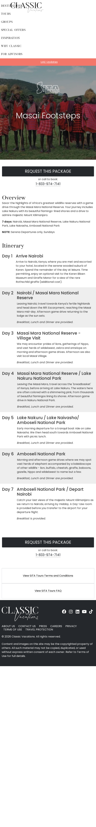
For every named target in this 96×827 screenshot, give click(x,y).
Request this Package (48, 171)
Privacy (71, 626)
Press (43, 626)
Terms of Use (12, 629)
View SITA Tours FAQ (48, 591)
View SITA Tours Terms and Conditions (48, 576)
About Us (8, 626)
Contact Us (27, 626)
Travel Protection (39, 629)
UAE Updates (49, 62)
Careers (56, 626)
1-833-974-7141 (48, 183)
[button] (48, 575)
